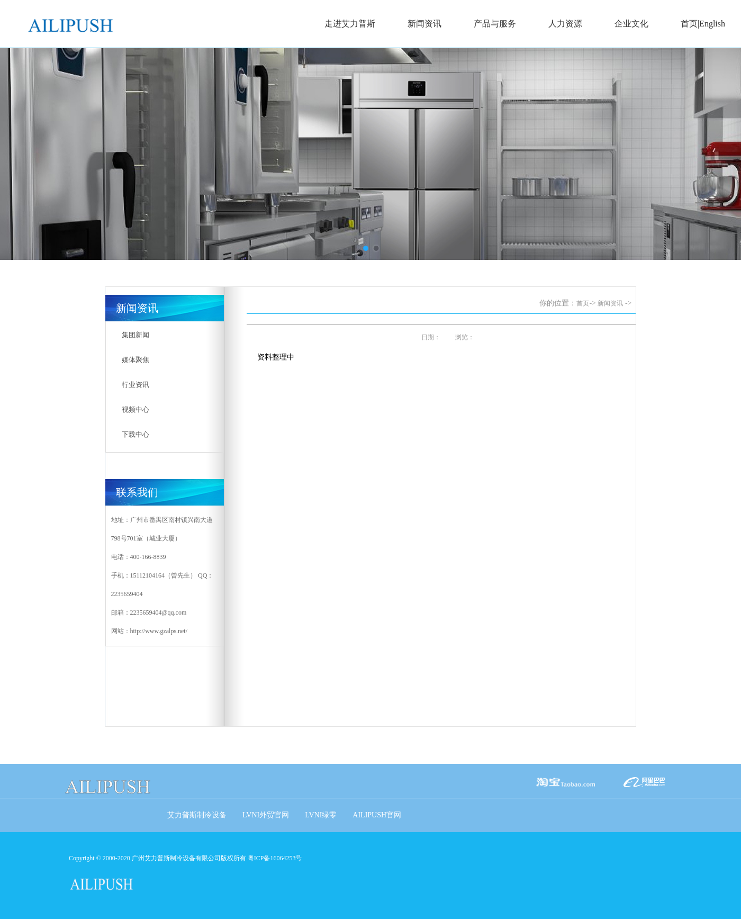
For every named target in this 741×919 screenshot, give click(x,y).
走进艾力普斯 (349, 24)
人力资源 (565, 24)
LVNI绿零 (321, 815)
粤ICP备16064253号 (275, 858)
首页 (582, 303)
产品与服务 (494, 24)
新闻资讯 (424, 24)
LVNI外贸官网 (265, 815)
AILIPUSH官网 (377, 815)
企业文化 (631, 24)
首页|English (702, 24)
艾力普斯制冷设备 (197, 815)
